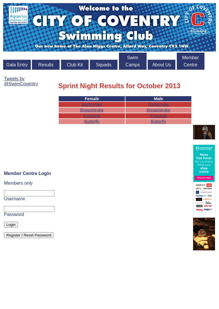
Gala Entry (17, 64)
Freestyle (91, 116)
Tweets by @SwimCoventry (21, 81)
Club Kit (75, 64)
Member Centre (190, 61)
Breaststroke (92, 110)
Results (45, 64)
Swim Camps (132, 61)
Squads (103, 64)
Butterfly (92, 121)
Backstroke (92, 104)
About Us (161, 64)
